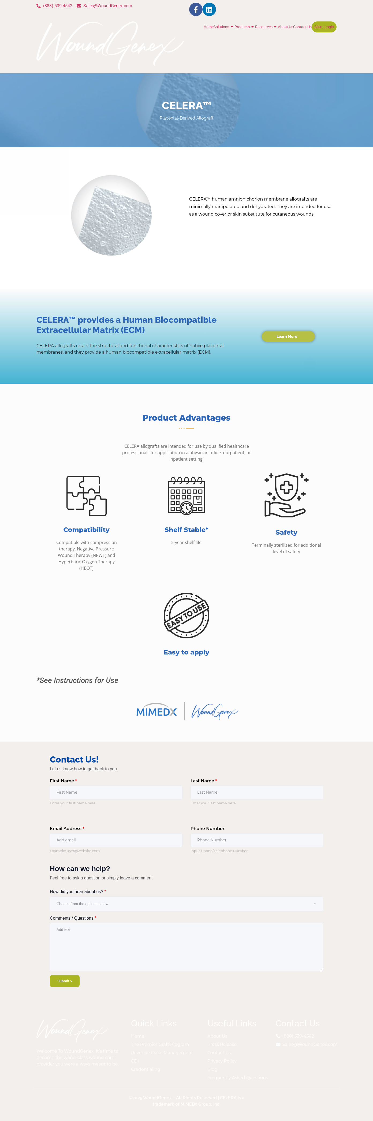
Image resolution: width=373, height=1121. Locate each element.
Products (244, 27)
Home (209, 27)
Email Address (67, 828)
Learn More (287, 336)
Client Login (324, 27)
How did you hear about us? (78, 891)
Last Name (204, 780)
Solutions (224, 27)
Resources (266, 27)
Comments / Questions (73, 918)
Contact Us (302, 27)
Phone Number (208, 828)
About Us (285, 27)
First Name (63, 780)
